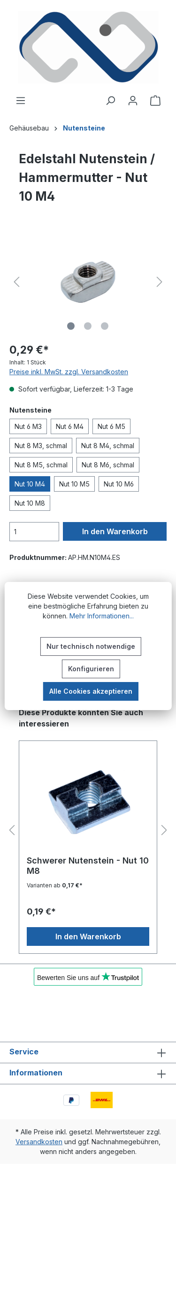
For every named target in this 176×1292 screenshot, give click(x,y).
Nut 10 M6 (119, 484)
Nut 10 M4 (30, 484)
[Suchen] (110, 100)
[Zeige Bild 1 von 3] (71, 326)
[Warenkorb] (155, 100)
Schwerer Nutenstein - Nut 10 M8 (88, 866)
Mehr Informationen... (101, 616)
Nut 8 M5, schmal (41, 465)
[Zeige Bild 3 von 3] (104, 326)
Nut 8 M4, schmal (107, 446)
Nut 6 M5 (111, 426)
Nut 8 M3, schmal (41, 446)
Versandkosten (38, 1142)
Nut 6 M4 (70, 426)
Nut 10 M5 (74, 484)
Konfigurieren (91, 669)
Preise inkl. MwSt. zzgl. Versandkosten (68, 372)
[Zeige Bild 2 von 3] (88, 326)
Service (23, 1051)
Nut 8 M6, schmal (108, 465)
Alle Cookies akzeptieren (90, 691)
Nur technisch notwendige (90, 646)
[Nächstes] (160, 282)
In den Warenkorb (115, 531)
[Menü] (20, 100)
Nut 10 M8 (30, 503)
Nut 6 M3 (28, 426)
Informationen (35, 1072)
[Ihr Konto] (133, 100)
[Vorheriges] (16, 282)
